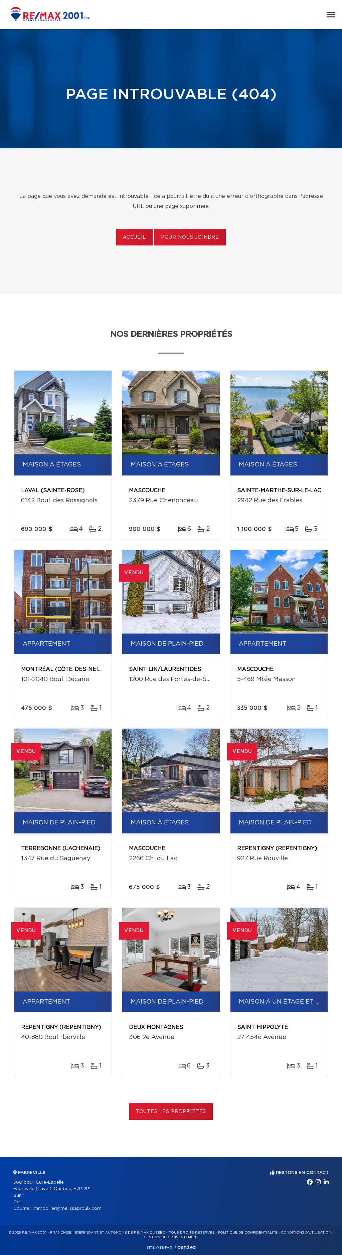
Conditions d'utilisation (306, 1232)
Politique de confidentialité (248, 1232)
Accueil (134, 237)
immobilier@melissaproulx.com (67, 1208)
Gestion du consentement (171, 1237)
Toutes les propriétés (171, 1111)
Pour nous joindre (190, 237)
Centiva (185, 1247)
